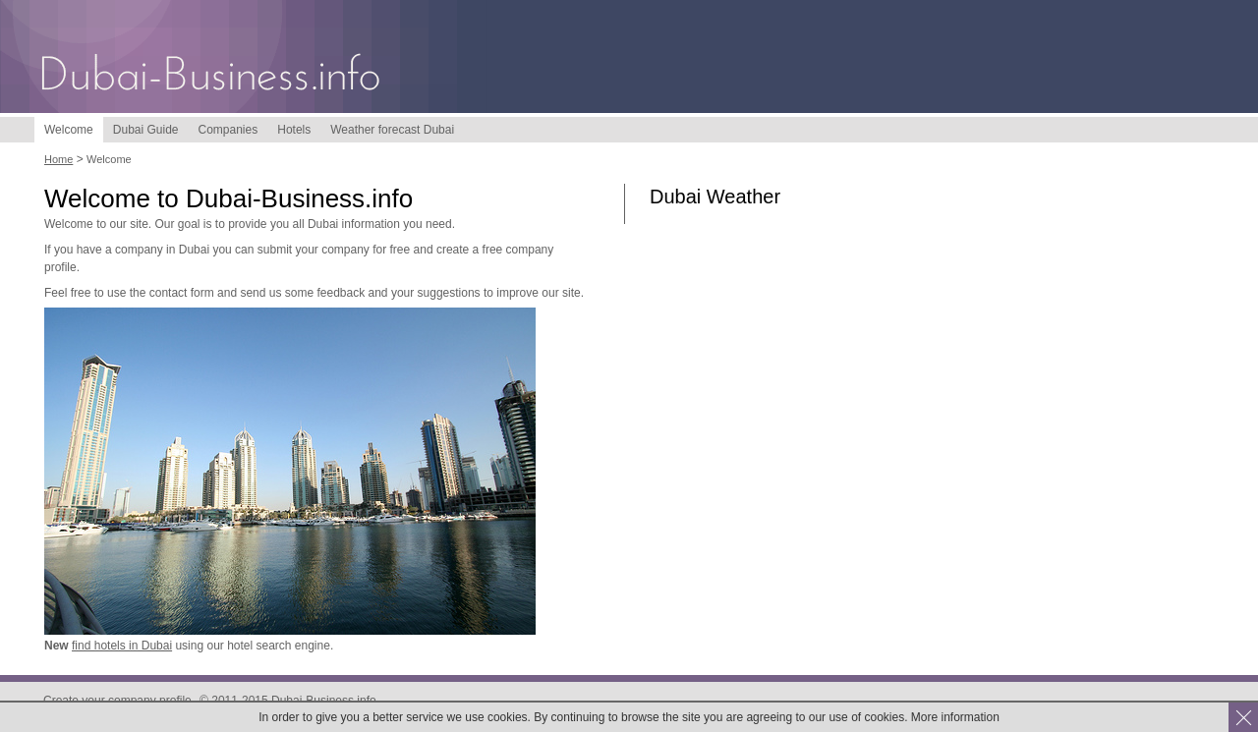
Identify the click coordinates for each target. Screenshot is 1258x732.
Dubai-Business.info (211, 76)
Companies (228, 130)
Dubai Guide (146, 130)
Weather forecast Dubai (392, 130)
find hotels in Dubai (122, 645)
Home (58, 159)
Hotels (294, 130)
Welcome (68, 130)
